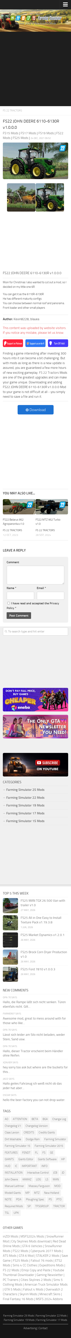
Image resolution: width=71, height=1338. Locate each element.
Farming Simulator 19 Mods (25, 805)
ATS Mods (9, 1255)
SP (29, 1206)
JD (63, 1172)
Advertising (30, 1328)
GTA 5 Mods (12, 1289)
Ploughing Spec (35, 1199)
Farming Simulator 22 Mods (25, 797)
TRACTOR (59, 1206)
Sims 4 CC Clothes (25, 1265)
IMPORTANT (29, 1166)
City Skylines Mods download (31, 1241)
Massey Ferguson (39, 1186)
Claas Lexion (12, 1132)
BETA (35, 1119)
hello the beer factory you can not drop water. (34, 1100)
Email (41, 588)
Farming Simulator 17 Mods (25, 813)
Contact (43, 1328)
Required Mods (14, 1206)
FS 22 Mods (11, 1270)
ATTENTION (20, 1119)
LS (46, 1179)
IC (16, 1166)
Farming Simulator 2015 (49, 1146)
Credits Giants (47, 1132)
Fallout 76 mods (42, 1260)
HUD (7, 1166)
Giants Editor (25, 1159)
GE (51, 1152)
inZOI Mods (10, 1236)
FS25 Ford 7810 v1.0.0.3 (38, 969)
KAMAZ (27, 1179)
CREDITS (29, 1132)
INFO (44, 1166)
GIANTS (9, 1159)
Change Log (59, 1119)
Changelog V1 (13, 1126)
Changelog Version (37, 1126)
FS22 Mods (20, 1251)
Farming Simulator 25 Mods (25, 790)
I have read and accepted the (33, 605)
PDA (18, 1199)
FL (36, 1152)
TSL (7, 1212)
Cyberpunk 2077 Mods (46, 1251)
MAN (56, 1179)
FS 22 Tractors (12, 110)
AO (6, 1119)
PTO (59, 1199)
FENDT (26, 1152)
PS (50, 1199)
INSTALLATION (14, 1172)
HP (63, 1159)
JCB (55, 1172)
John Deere (11, 1179)
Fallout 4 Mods (33, 1289)
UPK (16, 1212)
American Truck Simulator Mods (46, 1284)
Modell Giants (13, 1193)
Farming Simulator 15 (17, 1146)
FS (43, 1152)
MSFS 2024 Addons (49, 1299)
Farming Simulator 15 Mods (25, 821)
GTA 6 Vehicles (32, 1246)
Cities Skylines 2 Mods (36, 1280)
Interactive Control (38, 1172)
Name (11, 588)
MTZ (37, 1193)
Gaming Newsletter (50, 1275)
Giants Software (47, 1159)
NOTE (8, 1199)
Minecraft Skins (49, 1294)
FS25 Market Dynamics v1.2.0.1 (43, 935)
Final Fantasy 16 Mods (18, 1299)
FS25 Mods (20, 1260)
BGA (45, 1119)
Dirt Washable (13, 1139)
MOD (57, 1186)
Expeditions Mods (51, 1265)
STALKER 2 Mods (47, 1255)
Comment (13, 562)
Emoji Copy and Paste (36, 1270)
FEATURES (11, 1152)
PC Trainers (10, 1280)
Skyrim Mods (28, 1294)
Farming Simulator (55, 1139)
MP (27, 1193)
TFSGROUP (42, 1206)
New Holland (51, 1193)
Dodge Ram (33, 1139)
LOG (38, 1179)
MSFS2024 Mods (32, 1236)
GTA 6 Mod (26, 1255)
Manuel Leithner (14, 1186)
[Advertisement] (35, 69)
